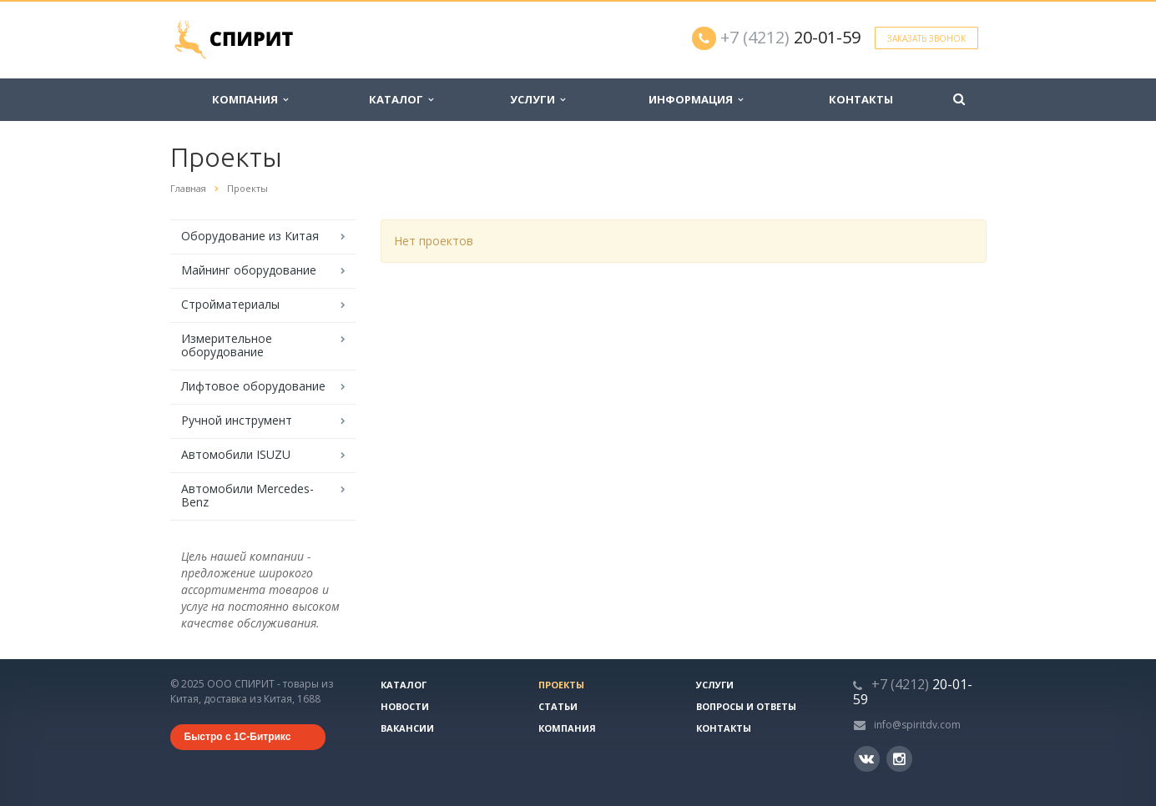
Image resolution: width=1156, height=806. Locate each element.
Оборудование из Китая (250, 236)
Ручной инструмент (236, 420)
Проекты (561, 684)
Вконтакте (866, 758)
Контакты (861, 99)
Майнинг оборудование (248, 270)
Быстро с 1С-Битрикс (237, 737)
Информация (696, 99)
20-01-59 (790, 37)
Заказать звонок (926, 38)
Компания (250, 99)
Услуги (537, 99)
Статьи (558, 706)
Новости (405, 706)
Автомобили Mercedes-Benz (247, 495)
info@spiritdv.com (917, 725)
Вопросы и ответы (746, 706)
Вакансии (407, 728)
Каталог (401, 99)
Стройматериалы (230, 304)
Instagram (899, 759)
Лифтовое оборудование (253, 386)
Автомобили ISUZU (235, 454)
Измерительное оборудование (226, 345)
